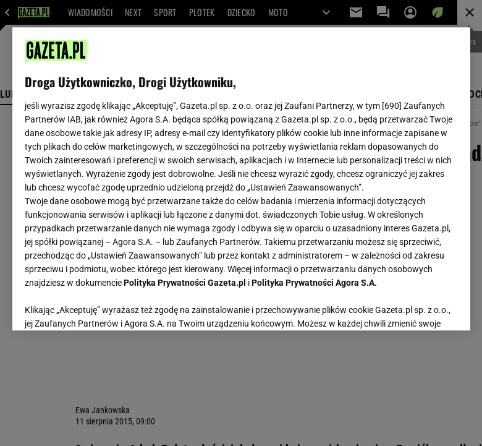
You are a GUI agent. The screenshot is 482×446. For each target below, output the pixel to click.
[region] (241, 178)
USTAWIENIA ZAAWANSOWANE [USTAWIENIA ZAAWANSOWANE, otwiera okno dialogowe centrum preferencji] (105, 306)
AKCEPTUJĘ (415, 306)
